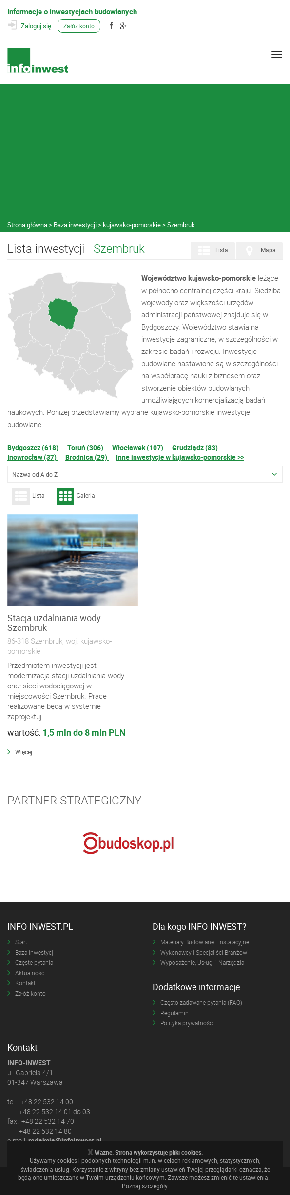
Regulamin (174, 1013)
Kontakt (25, 983)
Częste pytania (34, 962)
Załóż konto (79, 26)
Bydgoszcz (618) (33, 447)
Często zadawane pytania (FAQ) (201, 1002)
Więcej (23, 752)
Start (21, 942)
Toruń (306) (86, 447)
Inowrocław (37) (32, 457)
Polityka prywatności (187, 1023)
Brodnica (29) (87, 457)
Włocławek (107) (138, 447)
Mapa (258, 250)
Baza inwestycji (35, 952)
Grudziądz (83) (195, 447)
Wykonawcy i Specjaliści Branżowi (204, 952)
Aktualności (30, 973)
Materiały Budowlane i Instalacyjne (204, 942)
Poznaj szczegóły (144, 1186)
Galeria (76, 496)
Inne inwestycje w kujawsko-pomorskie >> (180, 457)
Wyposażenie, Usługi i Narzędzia (202, 962)
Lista (211, 250)
